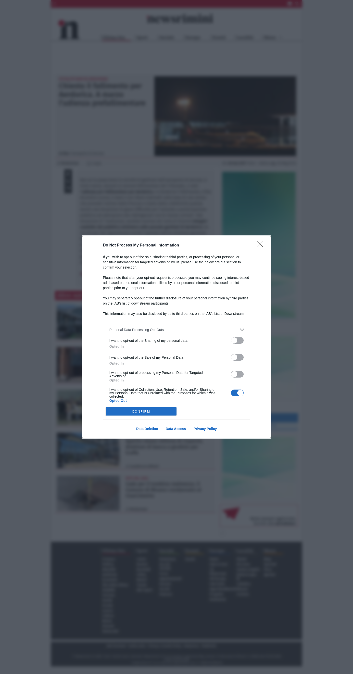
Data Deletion (147, 429)
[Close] (261, 245)
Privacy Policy (205, 429)
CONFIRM (141, 411)
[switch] (237, 340)
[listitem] (176, 329)
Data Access (176, 429)
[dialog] (176, 337)
